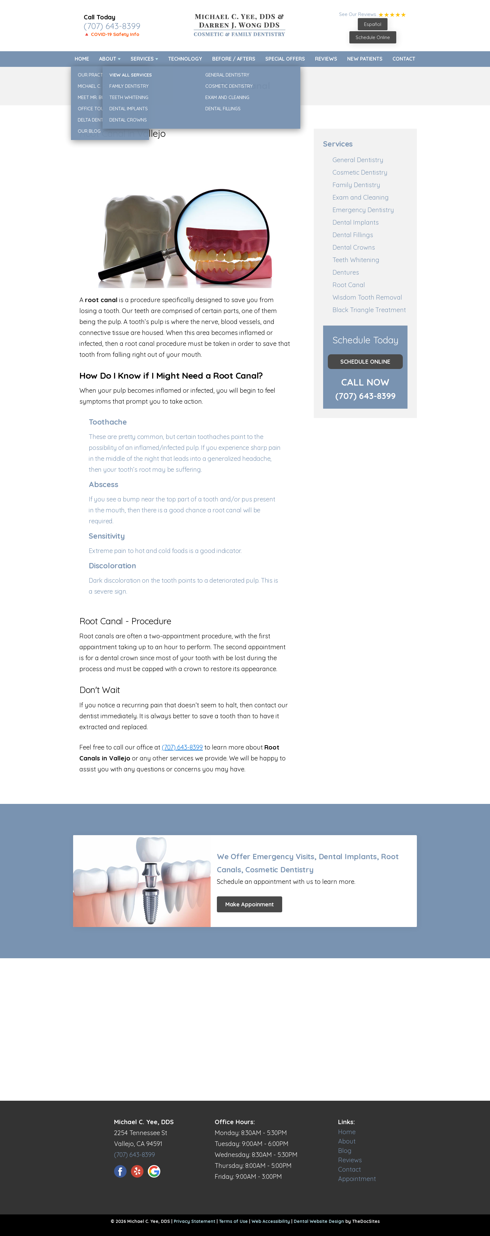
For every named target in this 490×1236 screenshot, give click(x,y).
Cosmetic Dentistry (360, 172)
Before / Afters (233, 59)
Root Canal (348, 285)
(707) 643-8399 (112, 26)
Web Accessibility (271, 1221)
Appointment (357, 1179)
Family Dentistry (356, 185)
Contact (403, 59)
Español (372, 24)
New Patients (364, 59)
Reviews (326, 59)
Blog (345, 1150)
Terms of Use (233, 1221)
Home (82, 59)
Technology (185, 59)
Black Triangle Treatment (369, 310)
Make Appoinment (249, 904)
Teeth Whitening (355, 260)
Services (142, 59)
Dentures (345, 272)
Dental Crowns (353, 247)
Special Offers (285, 59)
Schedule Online (373, 37)
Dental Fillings (352, 235)
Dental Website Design (319, 1221)
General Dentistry (357, 160)
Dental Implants (355, 222)
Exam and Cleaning (360, 197)
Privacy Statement (194, 1221)
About (107, 59)
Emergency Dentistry (363, 210)
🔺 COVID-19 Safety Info (111, 34)
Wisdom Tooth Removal (367, 297)
